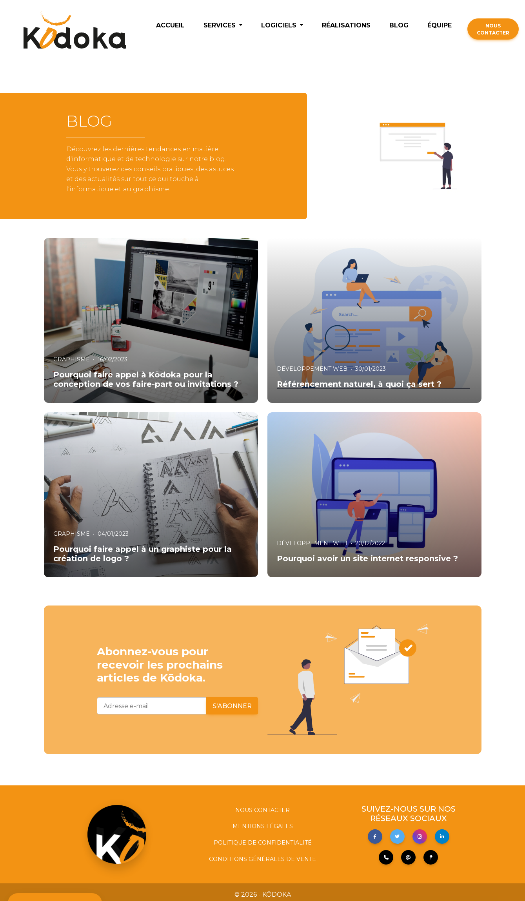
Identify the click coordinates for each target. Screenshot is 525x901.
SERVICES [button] (220, 25)
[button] (375, 836)
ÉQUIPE (439, 25)
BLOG (399, 25)
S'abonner (232, 706)
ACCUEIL (170, 25)
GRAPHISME (71, 359)
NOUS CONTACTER (493, 29)
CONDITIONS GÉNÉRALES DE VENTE (262, 859)
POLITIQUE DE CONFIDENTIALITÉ (263, 842)
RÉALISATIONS (346, 25)
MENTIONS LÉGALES (263, 826)
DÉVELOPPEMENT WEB (312, 368)
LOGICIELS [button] (279, 25)
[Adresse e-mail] (152, 705)
